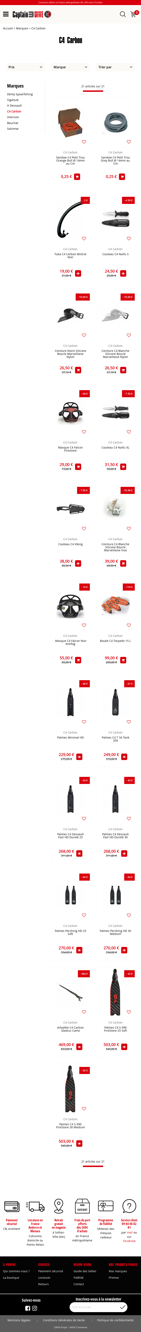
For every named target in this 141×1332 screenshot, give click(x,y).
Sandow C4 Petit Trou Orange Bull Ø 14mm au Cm (70, 160)
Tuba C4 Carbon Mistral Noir (70, 256)
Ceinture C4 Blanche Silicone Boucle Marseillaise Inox (115, 547)
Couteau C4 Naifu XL (115, 447)
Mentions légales (19, 1320)
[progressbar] (93, 91)
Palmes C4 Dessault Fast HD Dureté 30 (115, 836)
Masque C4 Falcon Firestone (70, 449)
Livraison (44, 1278)
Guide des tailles (85, 1271)
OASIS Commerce (78, 1327)
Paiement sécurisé (50, 1271)
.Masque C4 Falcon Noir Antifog (70, 642)
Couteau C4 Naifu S (115, 254)
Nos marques (118, 1271)
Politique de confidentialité (115, 1320)
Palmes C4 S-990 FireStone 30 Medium (70, 1126)
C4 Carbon (70, 152)
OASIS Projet (60, 1327)
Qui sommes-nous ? (16, 1271)
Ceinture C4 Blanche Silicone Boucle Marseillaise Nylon (115, 354)
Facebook (129, 1241)
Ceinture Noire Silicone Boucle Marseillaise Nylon (70, 354)
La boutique (11, 1278)
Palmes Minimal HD (70, 737)
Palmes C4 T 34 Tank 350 (115, 739)
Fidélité (79, 1278)
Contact (79, 1284)
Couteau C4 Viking (70, 544)
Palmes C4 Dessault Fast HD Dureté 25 (70, 836)
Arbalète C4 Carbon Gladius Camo (70, 1029)
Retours (43, 1284)
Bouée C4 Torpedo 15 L (115, 641)
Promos (114, 1278)
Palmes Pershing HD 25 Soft (70, 932)
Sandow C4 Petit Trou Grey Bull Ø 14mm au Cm (115, 160)
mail (130, 1232)
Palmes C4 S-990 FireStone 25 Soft (115, 1029)
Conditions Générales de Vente (64, 1320)
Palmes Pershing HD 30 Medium (115, 932)
